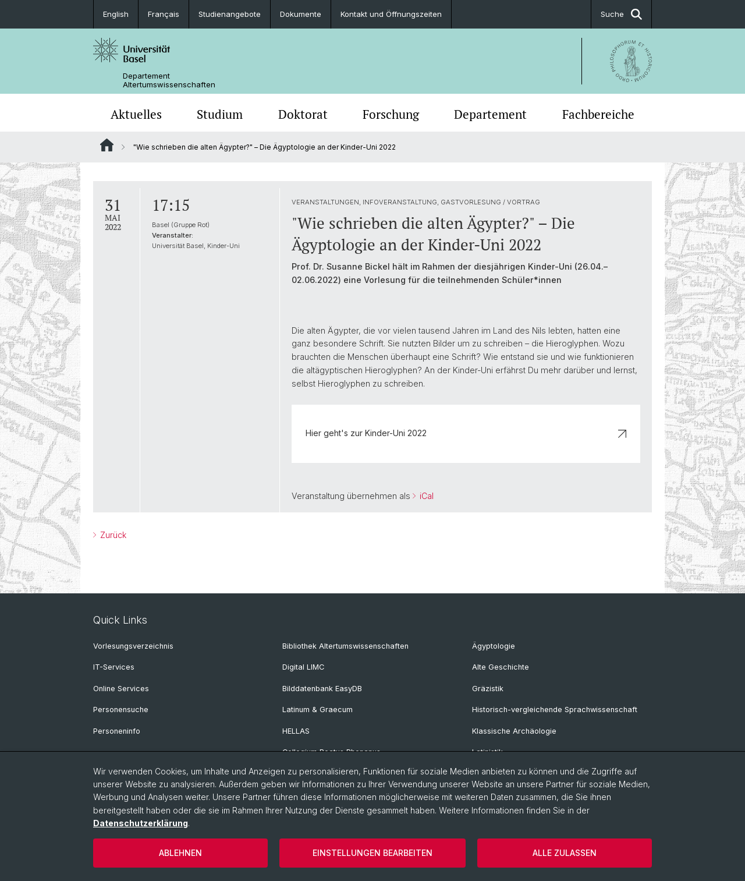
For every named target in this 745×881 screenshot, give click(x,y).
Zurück (112, 535)
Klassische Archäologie (514, 731)
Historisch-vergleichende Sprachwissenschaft (554, 709)
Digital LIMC (303, 667)
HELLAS (296, 731)
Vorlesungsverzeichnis (133, 646)
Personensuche (120, 709)
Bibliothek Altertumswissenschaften (345, 646)
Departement (490, 114)
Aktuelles (136, 114)
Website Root (106, 145)
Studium (220, 114)
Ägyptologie (493, 646)
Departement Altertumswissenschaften (169, 80)
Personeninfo (116, 731)
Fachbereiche (598, 114)
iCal (425, 496)
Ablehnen (180, 853)
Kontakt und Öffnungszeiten (391, 14)
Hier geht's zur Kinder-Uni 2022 (466, 433)
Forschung (391, 114)
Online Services (121, 688)
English (116, 14)
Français (163, 14)
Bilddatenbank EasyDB (322, 688)
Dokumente (300, 14)
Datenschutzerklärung (140, 823)
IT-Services (113, 667)
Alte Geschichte (500, 667)
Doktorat (303, 114)
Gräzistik (487, 688)
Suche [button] (621, 14)
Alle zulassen (565, 853)
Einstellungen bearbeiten (372, 853)
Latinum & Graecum (317, 709)
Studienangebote (229, 14)
